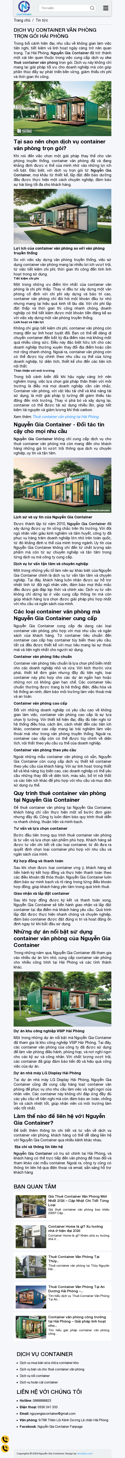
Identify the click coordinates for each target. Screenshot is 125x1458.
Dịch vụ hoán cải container (39, 1382)
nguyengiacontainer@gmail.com (53, 1413)
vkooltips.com (85, 1453)
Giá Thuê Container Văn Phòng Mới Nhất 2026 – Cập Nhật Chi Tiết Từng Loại (78, 1200)
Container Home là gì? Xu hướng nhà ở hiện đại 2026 (75, 1228)
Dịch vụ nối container (35, 1376)
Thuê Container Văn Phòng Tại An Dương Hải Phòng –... (76, 1289)
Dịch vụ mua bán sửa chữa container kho (49, 1363)
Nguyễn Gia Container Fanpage (60, 1426)
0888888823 (42, 1400)
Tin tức (42, 20)
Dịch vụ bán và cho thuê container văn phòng (52, 1369)
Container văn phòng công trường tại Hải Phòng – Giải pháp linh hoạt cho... (77, 1321)
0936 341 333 (48, 1407)
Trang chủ (22, 20)
